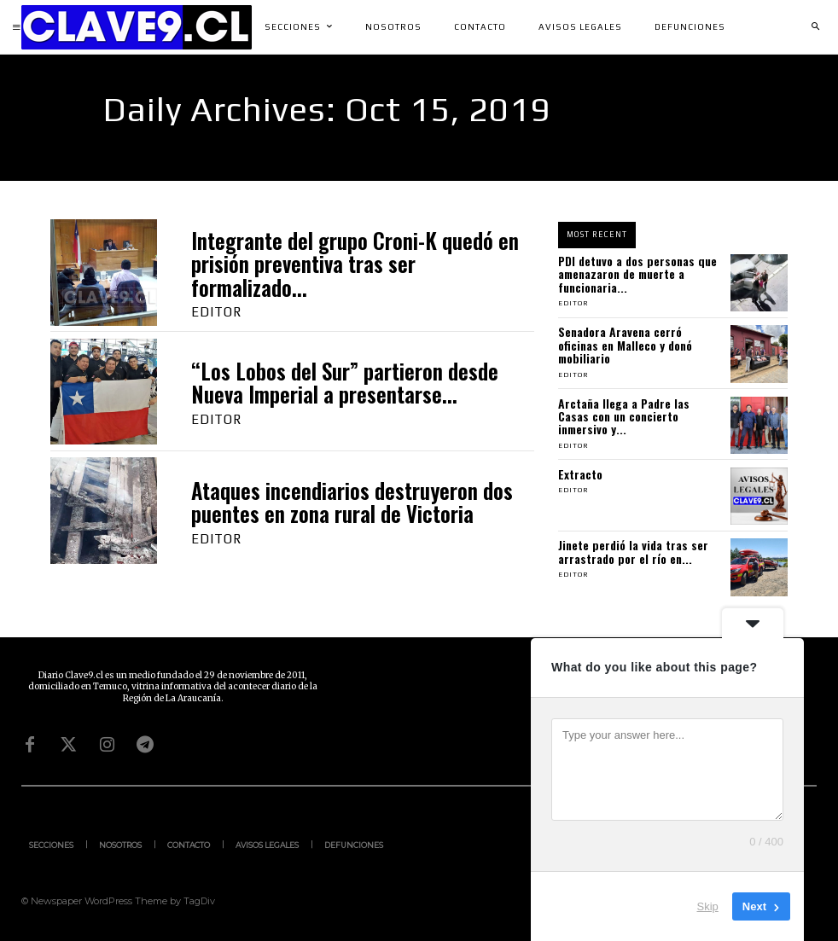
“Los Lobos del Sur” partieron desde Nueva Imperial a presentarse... (344, 382)
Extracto (580, 474)
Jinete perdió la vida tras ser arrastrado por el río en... (633, 551)
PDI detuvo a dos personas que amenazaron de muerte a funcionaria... (637, 274)
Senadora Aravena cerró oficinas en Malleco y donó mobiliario (625, 344)
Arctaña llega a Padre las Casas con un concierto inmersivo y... (624, 416)
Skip (708, 906)
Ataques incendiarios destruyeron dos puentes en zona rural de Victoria (352, 502)
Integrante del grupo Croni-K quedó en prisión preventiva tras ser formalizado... (355, 263)
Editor (216, 312)
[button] (815, 27)
